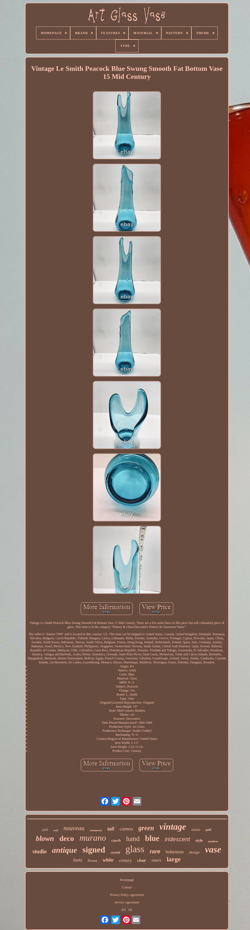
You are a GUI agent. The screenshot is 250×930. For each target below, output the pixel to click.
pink (45, 830)
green (146, 828)
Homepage (127, 880)
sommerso (96, 830)
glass (135, 849)
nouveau (73, 828)
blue (152, 838)
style (199, 841)
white (108, 860)
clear (141, 860)
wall (55, 830)
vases (156, 860)
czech (116, 840)
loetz (77, 860)
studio (40, 851)
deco (66, 838)
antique (64, 850)
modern (213, 841)
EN (124, 910)
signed (94, 849)
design (194, 852)
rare (155, 851)
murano (92, 838)
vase (213, 849)
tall (111, 829)
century (125, 860)
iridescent (177, 839)
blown (45, 839)
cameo (126, 829)
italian (195, 830)
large (174, 859)
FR (130, 910)
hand (133, 839)
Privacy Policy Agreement (127, 895)
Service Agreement (127, 902)
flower (93, 861)
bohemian (175, 851)
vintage (172, 827)
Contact (127, 887)
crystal (115, 852)
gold (208, 830)
